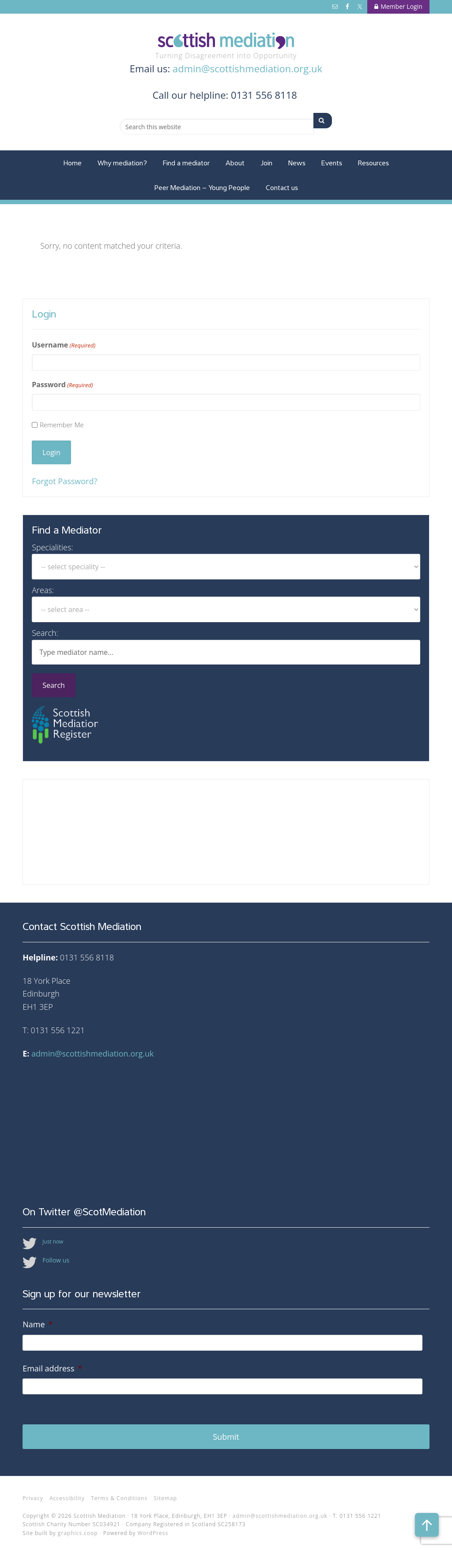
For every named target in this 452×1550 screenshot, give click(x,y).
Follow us (55, 1260)
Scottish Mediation (226, 40)
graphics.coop (78, 1527)
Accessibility (67, 1493)
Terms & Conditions (119, 1493)
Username (63, 345)
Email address (52, 1368)
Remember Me (62, 424)
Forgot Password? (64, 481)
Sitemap (165, 1493)
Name (38, 1324)
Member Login (398, 6)
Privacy (33, 1493)
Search (53, 685)
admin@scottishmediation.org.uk (247, 68)
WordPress (152, 1527)
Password (62, 385)
